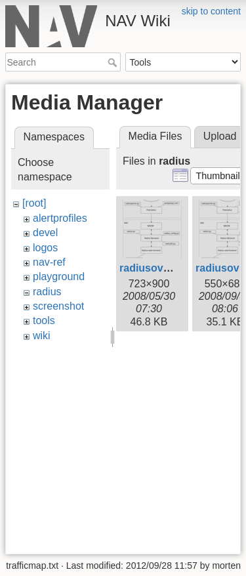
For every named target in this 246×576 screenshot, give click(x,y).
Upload (220, 136)
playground (59, 276)
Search (114, 62)
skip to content (211, 11)
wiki (42, 335)
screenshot (58, 306)
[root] (34, 203)
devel (45, 232)
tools (44, 320)
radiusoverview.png (168, 268)
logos (45, 247)
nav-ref (49, 262)
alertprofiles (60, 218)
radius (47, 291)
